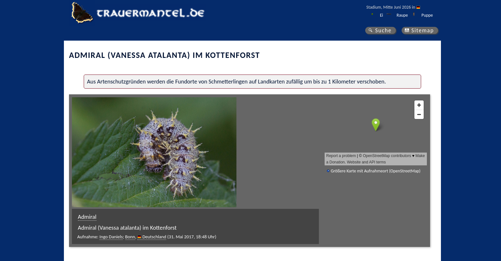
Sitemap (422, 30)
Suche (383, 30)
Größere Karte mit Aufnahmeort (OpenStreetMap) (375, 171)
